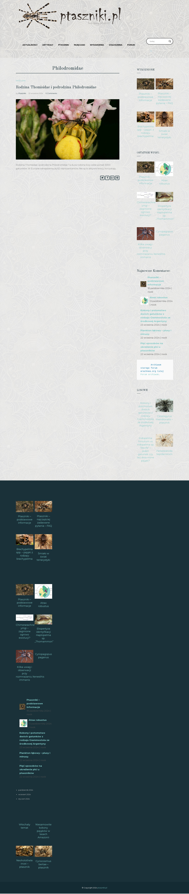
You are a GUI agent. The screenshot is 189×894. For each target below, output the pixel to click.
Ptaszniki (63, 45)
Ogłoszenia (115, 45)
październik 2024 (25, 790)
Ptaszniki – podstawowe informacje (145, 97)
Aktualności (29, 45)
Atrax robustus (159, 297)
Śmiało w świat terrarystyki (164, 134)
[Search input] (158, 41)
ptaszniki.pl (102, 888)
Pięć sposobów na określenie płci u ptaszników (151, 347)
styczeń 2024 (24, 799)
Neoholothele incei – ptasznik (24, 863)
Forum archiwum (149, 374)
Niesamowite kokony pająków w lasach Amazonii (43, 831)
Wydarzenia (97, 45)
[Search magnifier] (170, 41)
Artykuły (47, 45)
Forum (131, 45)
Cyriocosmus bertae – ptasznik (43, 864)
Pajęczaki (79, 45)
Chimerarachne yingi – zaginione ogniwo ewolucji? (146, 209)
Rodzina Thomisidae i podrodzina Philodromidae (62, 87)
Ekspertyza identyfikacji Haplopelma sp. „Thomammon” (165, 212)
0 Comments (51, 93)
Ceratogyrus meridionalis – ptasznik (164, 419)
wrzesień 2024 (24, 794)
